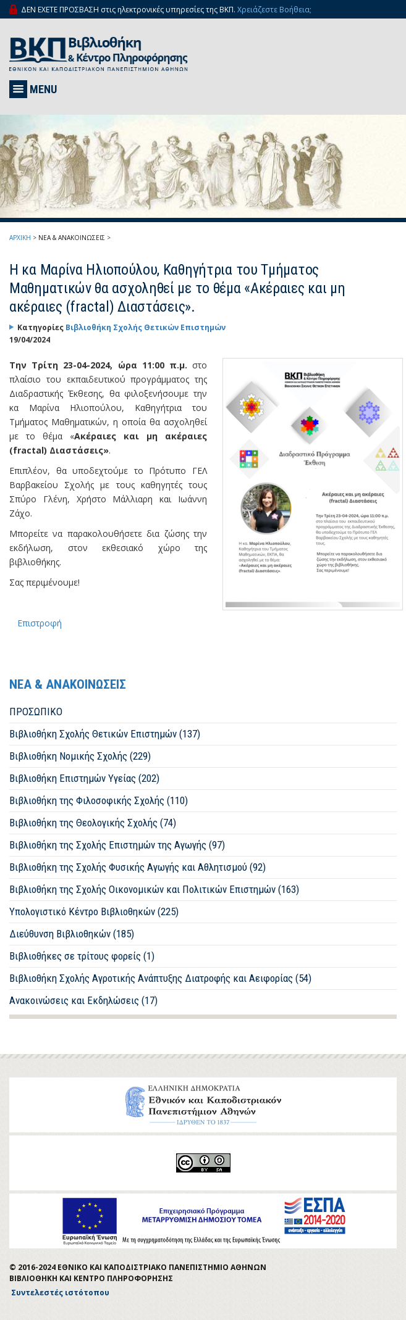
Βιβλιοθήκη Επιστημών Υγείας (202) (84, 778)
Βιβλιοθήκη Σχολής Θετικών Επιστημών (146, 327)
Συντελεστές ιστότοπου (60, 1292)
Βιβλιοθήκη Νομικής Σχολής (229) (80, 756)
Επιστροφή (39, 623)
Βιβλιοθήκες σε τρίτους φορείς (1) (81, 956)
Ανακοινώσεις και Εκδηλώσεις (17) (83, 1000)
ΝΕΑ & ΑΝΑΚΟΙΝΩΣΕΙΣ (71, 237)
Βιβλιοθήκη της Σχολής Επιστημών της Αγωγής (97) (117, 845)
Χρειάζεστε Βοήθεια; (274, 9)
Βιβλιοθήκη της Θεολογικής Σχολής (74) (92, 822)
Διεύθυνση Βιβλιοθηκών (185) (71, 934)
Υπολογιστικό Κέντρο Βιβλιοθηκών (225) (94, 911)
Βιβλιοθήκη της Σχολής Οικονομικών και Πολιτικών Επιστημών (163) (154, 889)
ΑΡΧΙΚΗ (20, 237)
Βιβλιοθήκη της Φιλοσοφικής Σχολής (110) (98, 800)
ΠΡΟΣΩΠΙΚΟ (35, 711)
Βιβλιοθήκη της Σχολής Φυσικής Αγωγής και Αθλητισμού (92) (137, 867)
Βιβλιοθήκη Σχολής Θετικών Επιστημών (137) (104, 734)
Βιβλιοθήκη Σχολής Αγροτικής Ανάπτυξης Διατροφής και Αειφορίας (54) (160, 978)
